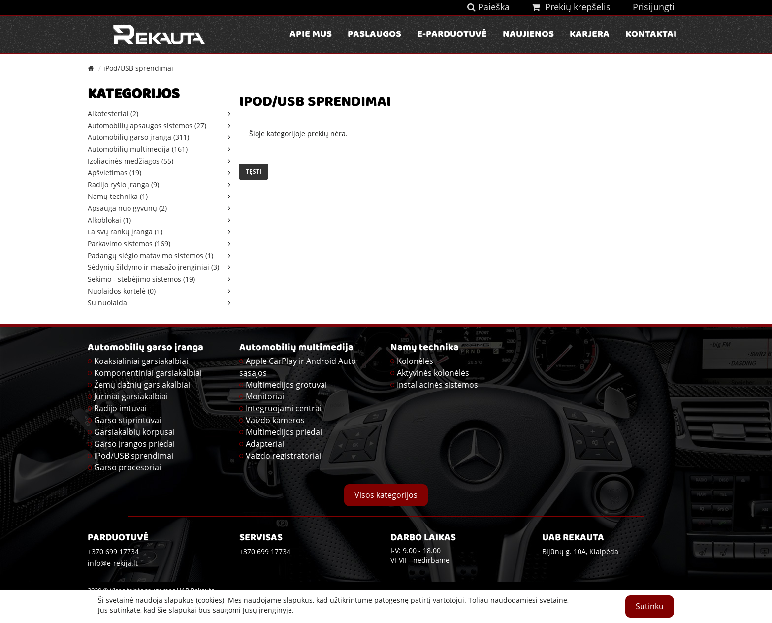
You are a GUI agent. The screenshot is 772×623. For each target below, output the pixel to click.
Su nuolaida (107, 302)
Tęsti (253, 171)
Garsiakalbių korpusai (134, 431)
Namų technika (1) (118, 196)
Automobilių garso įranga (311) (138, 137)
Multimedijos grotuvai (286, 384)
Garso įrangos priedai (134, 443)
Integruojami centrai (284, 408)
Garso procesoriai (127, 467)
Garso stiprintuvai (127, 420)
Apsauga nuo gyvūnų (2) (127, 208)
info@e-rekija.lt (113, 563)
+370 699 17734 (264, 551)
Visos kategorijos (386, 495)
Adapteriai (265, 443)
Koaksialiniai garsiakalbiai (141, 361)
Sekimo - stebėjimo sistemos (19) (141, 279)
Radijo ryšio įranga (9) (123, 184)
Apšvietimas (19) (114, 172)
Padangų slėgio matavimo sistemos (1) (150, 255)
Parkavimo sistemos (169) (129, 243)
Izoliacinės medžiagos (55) (130, 160)
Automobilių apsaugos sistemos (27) (147, 125)
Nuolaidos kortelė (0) (122, 290)
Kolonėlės (415, 361)
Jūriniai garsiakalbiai (131, 396)
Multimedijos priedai (284, 431)
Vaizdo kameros (275, 420)
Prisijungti (654, 7)
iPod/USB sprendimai (138, 68)
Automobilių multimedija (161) (138, 149)
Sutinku (650, 606)
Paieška (488, 7)
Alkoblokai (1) (109, 220)
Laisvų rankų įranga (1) (125, 231)
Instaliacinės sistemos (437, 384)
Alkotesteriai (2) (113, 113)
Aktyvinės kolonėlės (433, 372)
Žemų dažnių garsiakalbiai (142, 384)
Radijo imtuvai (120, 408)
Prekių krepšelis (571, 7)
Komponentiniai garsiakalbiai (148, 372)
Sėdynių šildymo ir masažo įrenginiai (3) (153, 267)
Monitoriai (265, 396)
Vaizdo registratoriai (283, 455)
